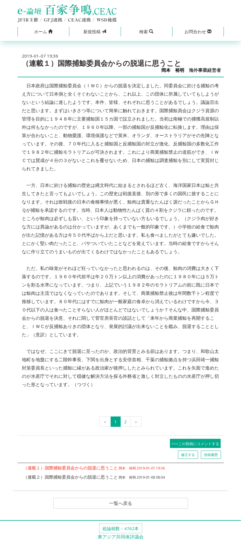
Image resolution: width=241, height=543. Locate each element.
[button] (43, 32)
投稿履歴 (211, 454)
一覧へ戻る (120, 503)
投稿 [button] (94, 31)
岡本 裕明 (172, 70)
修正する (188, 454)
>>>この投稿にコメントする (195, 443)
